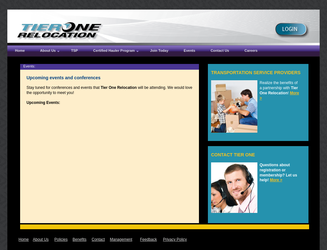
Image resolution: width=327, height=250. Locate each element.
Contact (98, 239)
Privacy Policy (175, 239)
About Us (41, 239)
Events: (29, 66)
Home (24, 239)
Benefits (79, 239)
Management (121, 239)
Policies (60, 239)
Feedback (148, 239)
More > (276, 180)
